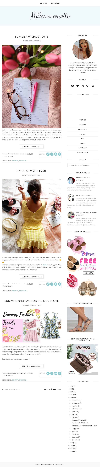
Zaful (45, 265)
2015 (71, 448)
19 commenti (7, 375)
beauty (15, 161)
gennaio (75, 440)
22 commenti (7, 286)
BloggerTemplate (60, 464)
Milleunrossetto (50, 16)
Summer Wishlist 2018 (31, 36)
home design (82, 152)
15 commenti (7, 156)
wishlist (83, 148)
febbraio (75, 437)
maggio (74, 429)
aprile (74, 431)
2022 (71, 386)
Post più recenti (12, 389)
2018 (71, 397)
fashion (22, 161)
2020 (71, 392)
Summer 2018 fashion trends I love (32, 301)
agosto (74, 412)
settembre (75, 409)
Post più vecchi (52, 389)
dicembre (75, 400)
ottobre (74, 406)
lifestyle (82, 129)
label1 (83, 143)
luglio (73, 414)
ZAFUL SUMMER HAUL (32, 171)
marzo (74, 434)
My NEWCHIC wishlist (84, 195)
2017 (71, 443)
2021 (71, 389)
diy (82, 139)
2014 (71, 451)
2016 (71, 445)
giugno (74, 417)
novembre (75, 403)
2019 (71, 395)
